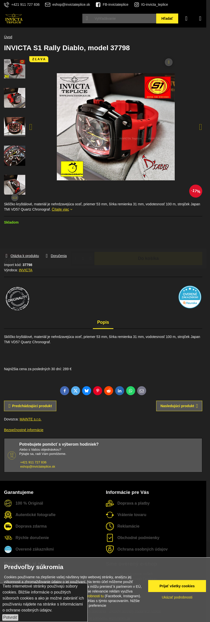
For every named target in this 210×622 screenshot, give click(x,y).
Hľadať (167, 18)
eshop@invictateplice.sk (37, 466)
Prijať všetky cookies (177, 586)
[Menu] (200, 18)
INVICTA (25, 270)
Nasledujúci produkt (179, 406)
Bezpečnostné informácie (23, 430)
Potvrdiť (10, 617)
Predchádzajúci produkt (30, 406)
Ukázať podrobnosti (177, 597)
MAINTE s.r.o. (30, 419)
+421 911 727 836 (33, 462)
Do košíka (148, 238)
